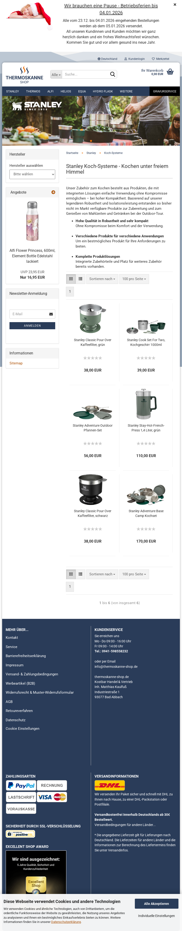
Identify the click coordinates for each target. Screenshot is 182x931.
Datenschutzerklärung (66, 922)
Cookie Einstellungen (22, 728)
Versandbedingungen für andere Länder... (125, 825)
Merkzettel (160, 59)
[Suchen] (112, 74)
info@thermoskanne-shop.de (116, 666)
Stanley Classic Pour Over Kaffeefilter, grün (92, 342)
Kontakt (12, 637)
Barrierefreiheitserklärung (26, 656)
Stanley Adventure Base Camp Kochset (146, 513)
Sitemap (16, 363)
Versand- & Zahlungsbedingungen (32, 674)
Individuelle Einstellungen (156, 916)
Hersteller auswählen (26, 165)
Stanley (12, 91)
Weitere (126, 91)
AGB (9, 702)
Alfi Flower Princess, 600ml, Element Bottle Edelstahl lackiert (32, 256)
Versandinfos (118, 850)
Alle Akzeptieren (156, 904)
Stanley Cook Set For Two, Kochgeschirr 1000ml (146, 342)
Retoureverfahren (19, 711)
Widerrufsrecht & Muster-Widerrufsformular (40, 692)
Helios (66, 91)
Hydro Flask (103, 91)
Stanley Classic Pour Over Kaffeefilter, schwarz (92, 513)
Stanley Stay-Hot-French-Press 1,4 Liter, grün (146, 428)
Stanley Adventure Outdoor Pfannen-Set (93, 428)
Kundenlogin (134, 59)
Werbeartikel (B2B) (20, 683)
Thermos (33, 91)
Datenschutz (15, 720)
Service (11, 647)
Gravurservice (164, 91)
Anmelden (32, 325)
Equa (82, 91)
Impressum (14, 665)
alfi (50, 91)
